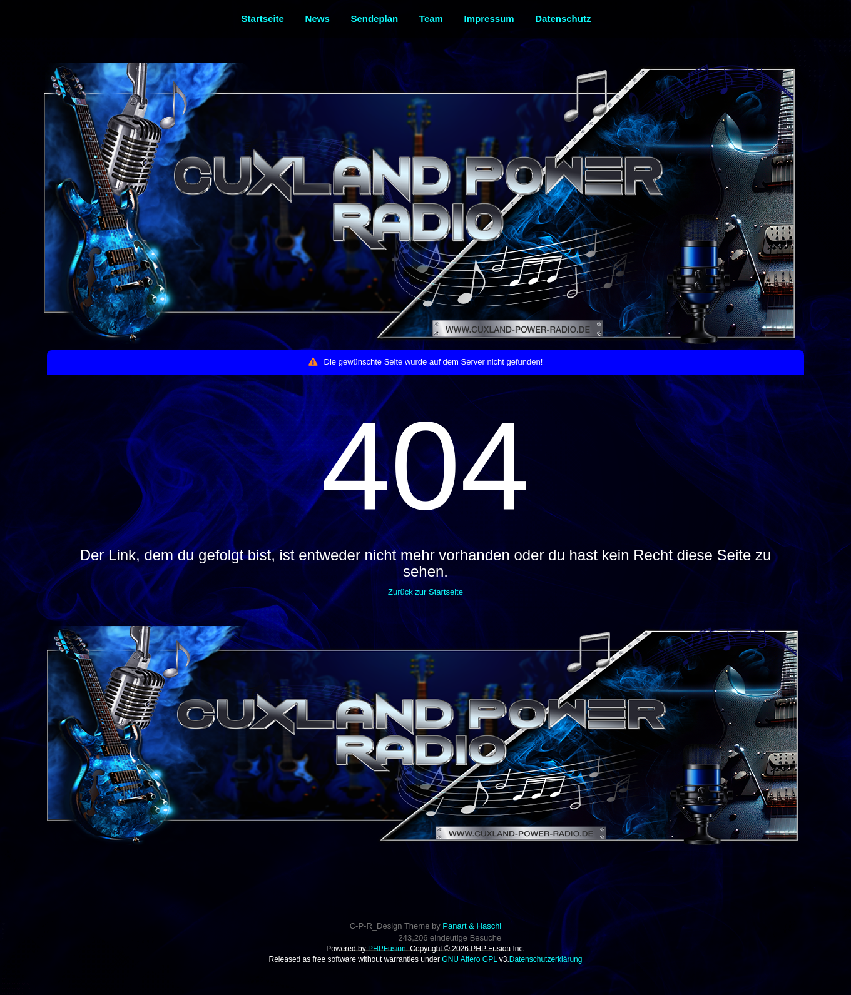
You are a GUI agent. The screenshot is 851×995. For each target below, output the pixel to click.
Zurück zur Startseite (425, 592)
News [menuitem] (317, 18)
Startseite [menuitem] (263, 18)
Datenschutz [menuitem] (563, 18)
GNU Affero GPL (469, 959)
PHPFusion (387, 948)
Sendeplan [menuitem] (374, 18)
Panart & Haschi (471, 926)
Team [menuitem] (431, 18)
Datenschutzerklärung (546, 959)
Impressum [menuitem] (489, 18)
